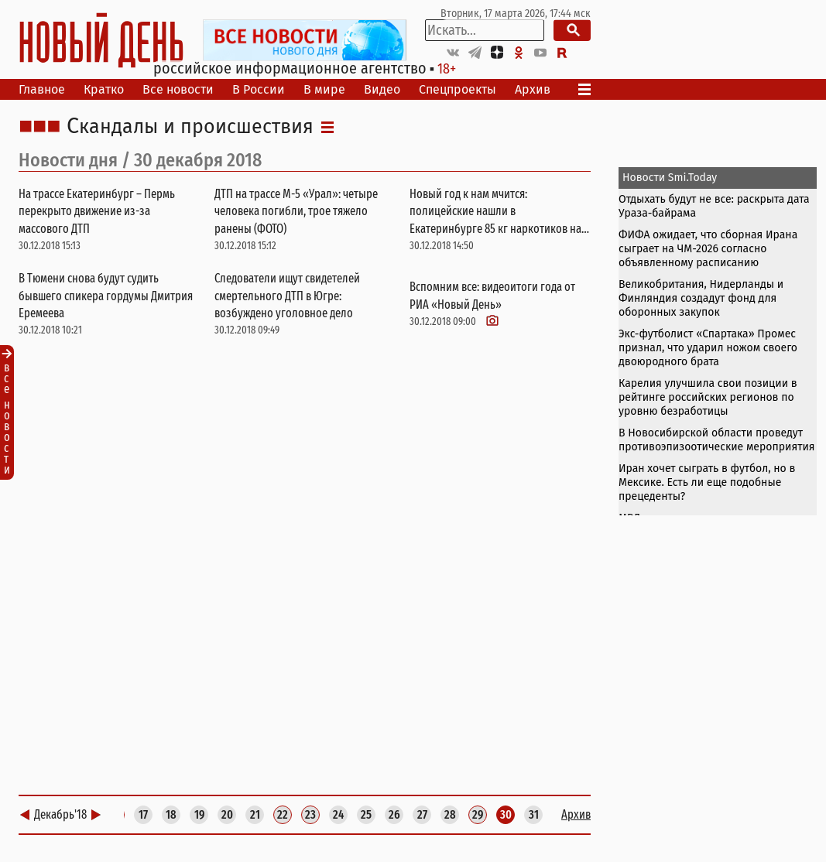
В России (258, 89)
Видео (382, 89)
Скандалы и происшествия (190, 127)
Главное (42, 89)
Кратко (104, 89)
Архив (532, 89)
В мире (324, 89)
